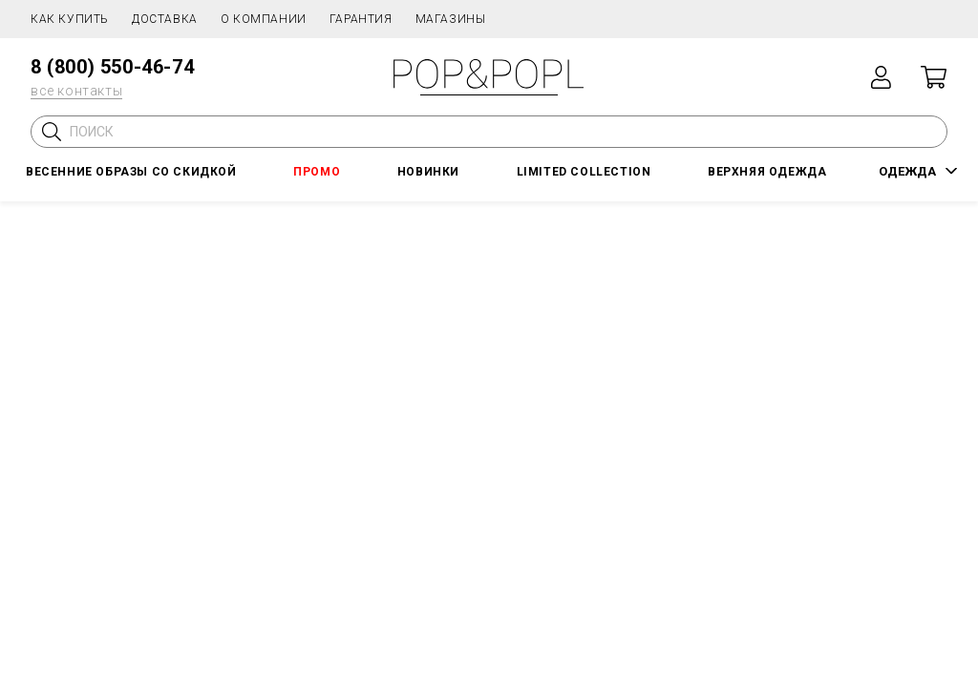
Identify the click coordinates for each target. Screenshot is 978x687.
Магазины (450, 19)
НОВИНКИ (428, 171)
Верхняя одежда (767, 171)
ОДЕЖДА (907, 171)
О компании (264, 19)
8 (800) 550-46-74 (112, 66)
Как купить (70, 19)
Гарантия (361, 19)
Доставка (165, 19)
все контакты (76, 90)
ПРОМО (316, 171)
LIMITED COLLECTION (584, 171)
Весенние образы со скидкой (131, 171)
